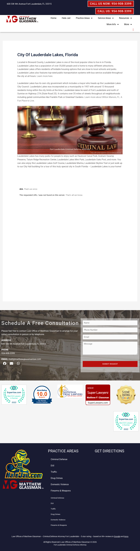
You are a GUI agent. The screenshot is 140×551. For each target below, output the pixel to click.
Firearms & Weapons (61, 490)
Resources (125, 18)
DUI (52, 465)
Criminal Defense (59, 459)
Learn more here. (45, 76)
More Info (113, 24)
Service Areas (106, 18)
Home (53, 18)
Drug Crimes (57, 478)
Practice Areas (84, 18)
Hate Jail (66, 18)
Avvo (126, 536)
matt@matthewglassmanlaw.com (24, 359)
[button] (133, 30)
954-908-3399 (8, 353)
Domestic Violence (60, 484)
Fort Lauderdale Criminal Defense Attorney (70, 545)
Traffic (54, 472)
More (128, 24)
